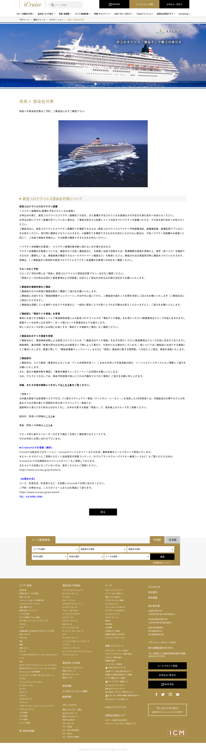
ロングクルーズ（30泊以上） (115, 610)
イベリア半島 (24, 614)
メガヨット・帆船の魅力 (113, 657)
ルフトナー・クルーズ (69, 620)
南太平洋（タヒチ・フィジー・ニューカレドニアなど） (38, 668)
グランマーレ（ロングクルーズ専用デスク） (120, 723)
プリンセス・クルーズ (69, 637)
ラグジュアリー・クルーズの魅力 (117, 650)
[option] (103, 55)
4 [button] (107, 83)
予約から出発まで (69, 720)
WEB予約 (167, 684)
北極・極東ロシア (25, 607)
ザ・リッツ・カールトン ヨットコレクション (77, 651)
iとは (154, 586)
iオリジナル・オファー (115, 685)
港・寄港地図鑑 (26, 730)
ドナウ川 (22, 678)
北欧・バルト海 (24, 597)
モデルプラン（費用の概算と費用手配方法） (122, 695)
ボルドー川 (23, 692)
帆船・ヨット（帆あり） (113, 597)
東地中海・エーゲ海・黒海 (28, 593)
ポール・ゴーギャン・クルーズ (72, 631)
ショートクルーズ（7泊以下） (115, 607)
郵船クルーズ (39, 19)
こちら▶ (67, 385)
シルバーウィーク (111, 617)
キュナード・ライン (69, 600)
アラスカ (22, 624)
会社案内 (152, 592)
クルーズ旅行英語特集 (70, 730)
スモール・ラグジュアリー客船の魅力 (118, 654)
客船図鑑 (67, 685)
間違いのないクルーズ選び (72, 709)
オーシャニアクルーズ (70, 627)
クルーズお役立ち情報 (70, 737)
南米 (21, 641)
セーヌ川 (22, 689)
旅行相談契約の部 (155, 631)
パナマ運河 (23, 712)
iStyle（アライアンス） (115, 707)
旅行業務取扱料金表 (156, 634)
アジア (21, 658)
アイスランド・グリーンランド (29, 604)
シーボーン (66, 644)
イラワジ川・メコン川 (27, 709)
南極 (21, 644)
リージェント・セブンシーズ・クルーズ (75, 641)
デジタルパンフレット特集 (74, 691)
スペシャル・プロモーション (115, 637)
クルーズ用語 (67, 726)
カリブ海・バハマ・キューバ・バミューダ (33, 620)
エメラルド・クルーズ (69, 607)
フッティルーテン (68, 617)
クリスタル (66, 597)
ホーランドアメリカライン (71, 614)
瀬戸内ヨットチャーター (71, 674)
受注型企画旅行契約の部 (157, 619)
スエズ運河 (23, 716)
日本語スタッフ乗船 (112, 631)
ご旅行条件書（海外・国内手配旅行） (161, 614)
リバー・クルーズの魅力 (113, 664)
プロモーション (56, 19)
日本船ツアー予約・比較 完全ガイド (118, 671)
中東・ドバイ (23, 648)
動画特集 (67, 696)
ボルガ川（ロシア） (26, 699)
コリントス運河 (24, 723)
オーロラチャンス (111, 604)
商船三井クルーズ (69, 671)
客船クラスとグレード (70, 716)
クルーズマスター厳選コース (116, 681)
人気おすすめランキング (115, 667)
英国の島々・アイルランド (28, 610)
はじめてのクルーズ (69, 713)
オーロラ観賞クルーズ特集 (115, 678)
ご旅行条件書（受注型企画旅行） (160, 622)
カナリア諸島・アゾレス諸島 (29, 617)
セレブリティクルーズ (70, 593)
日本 (21, 661)
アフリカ (22, 651)
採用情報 (152, 597)
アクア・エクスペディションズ (72, 590)
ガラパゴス (23, 637)
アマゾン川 (23, 702)
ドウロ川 (22, 695)
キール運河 (23, 719)
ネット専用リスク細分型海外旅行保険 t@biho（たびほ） (166, 655)
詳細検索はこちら (161, 562)
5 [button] (111, 83)
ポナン (64, 634)
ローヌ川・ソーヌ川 (26, 685)
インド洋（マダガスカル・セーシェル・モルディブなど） (38, 654)
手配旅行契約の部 (155, 611)
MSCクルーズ (67, 624)
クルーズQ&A (67, 733)
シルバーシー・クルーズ (70, 648)
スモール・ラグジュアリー (114, 590)
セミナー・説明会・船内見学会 (116, 720)
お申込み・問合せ (167, 675)
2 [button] (99, 83)
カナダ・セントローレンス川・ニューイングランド (36, 706)
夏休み (107, 620)
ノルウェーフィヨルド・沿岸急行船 (31, 600)
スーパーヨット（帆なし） (114, 593)
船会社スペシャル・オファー (115, 688)
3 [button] (103, 83)
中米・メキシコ (24, 634)
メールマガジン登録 (167, 665)
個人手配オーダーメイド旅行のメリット (119, 692)
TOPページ (24, 19)
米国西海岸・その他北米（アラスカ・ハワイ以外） (37, 631)
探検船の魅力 (110, 660)
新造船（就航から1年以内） (115, 634)
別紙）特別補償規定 (155, 627)
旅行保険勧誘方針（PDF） (161, 647)
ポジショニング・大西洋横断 (29, 671)
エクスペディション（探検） (114, 600)
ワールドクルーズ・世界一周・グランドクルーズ (36, 675)
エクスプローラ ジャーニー (72, 604)
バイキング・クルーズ (70, 654)
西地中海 (22, 590)
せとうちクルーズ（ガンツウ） (72, 667)
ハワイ (21, 627)
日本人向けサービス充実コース (117, 699)
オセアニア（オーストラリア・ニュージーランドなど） (38, 665)
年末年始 (108, 624)
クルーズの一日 (68, 723)
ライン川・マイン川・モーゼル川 (31, 682)
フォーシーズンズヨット (70, 610)
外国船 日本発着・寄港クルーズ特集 (118, 674)
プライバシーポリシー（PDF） (162, 642)
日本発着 (108, 627)
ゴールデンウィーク (112, 614)
